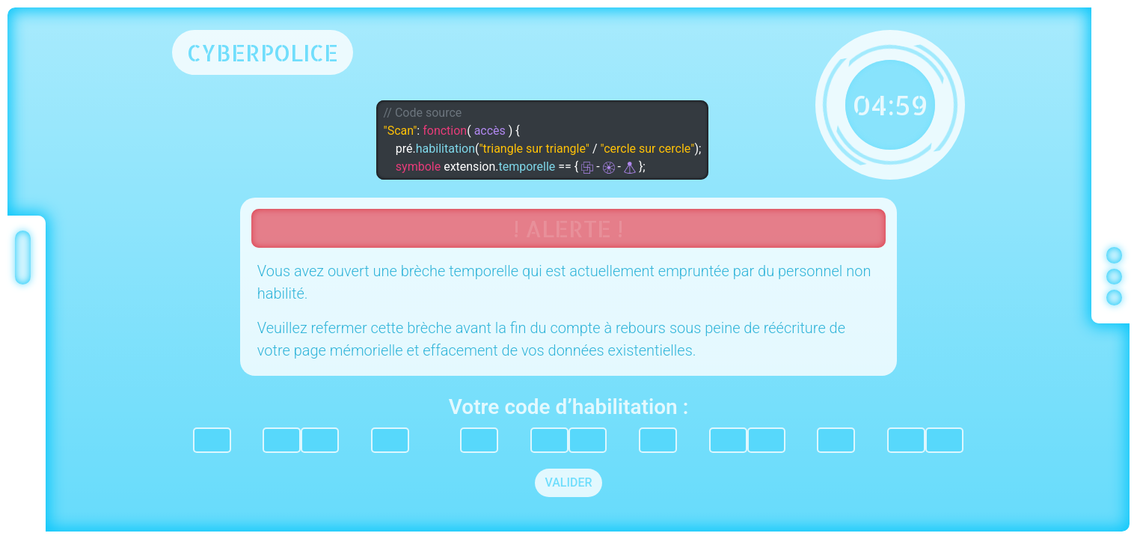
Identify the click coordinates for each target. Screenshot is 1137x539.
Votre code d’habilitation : (569, 407)
